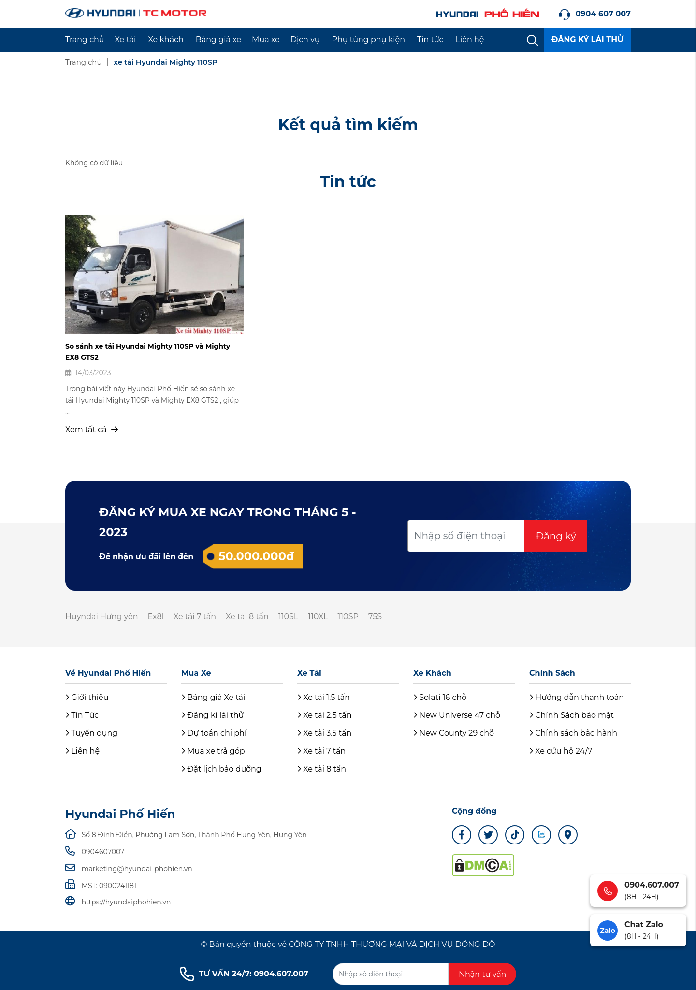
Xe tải (125, 39)
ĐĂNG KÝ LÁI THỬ (587, 39)
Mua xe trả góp (213, 751)
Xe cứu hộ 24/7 (560, 751)
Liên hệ (470, 39)
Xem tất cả (91, 429)
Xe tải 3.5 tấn (324, 733)
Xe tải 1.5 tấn (323, 697)
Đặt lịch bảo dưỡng (221, 768)
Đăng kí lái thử (212, 715)
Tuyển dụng (91, 733)
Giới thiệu (86, 697)
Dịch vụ (305, 39)
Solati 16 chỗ (439, 697)
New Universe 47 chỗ (456, 715)
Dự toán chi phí (213, 733)
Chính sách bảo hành (573, 733)
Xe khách (165, 39)
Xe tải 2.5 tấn (324, 715)
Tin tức (430, 39)
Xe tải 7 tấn (195, 616)
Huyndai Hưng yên (101, 616)
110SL (288, 616)
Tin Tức (82, 715)
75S (375, 616)
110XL (318, 616)
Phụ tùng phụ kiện (368, 39)
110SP (348, 616)
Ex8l (155, 616)
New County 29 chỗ (453, 733)
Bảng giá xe (218, 39)
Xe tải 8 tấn (247, 616)
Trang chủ (84, 39)
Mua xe (266, 39)
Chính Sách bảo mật (571, 715)
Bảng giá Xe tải (213, 697)
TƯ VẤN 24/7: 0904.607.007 (244, 974)
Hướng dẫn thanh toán (576, 697)
